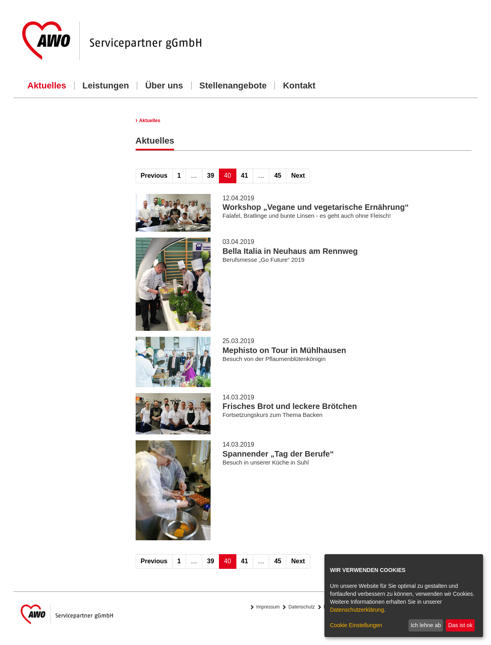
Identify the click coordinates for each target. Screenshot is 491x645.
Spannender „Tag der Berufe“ (278, 453)
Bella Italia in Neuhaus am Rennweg (290, 251)
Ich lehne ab (425, 625)
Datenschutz (301, 607)
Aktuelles (46, 86)
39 (210, 175)
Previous (154, 175)
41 (244, 175)
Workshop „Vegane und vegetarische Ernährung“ (315, 207)
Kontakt (299, 86)
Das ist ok (460, 625)
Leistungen (105, 86)
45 (277, 175)
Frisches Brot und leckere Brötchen (289, 406)
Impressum (268, 607)
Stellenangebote (233, 86)
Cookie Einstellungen (356, 625)
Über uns (164, 86)
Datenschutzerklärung (357, 610)
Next (298, 175)
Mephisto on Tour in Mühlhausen (284, 350)
